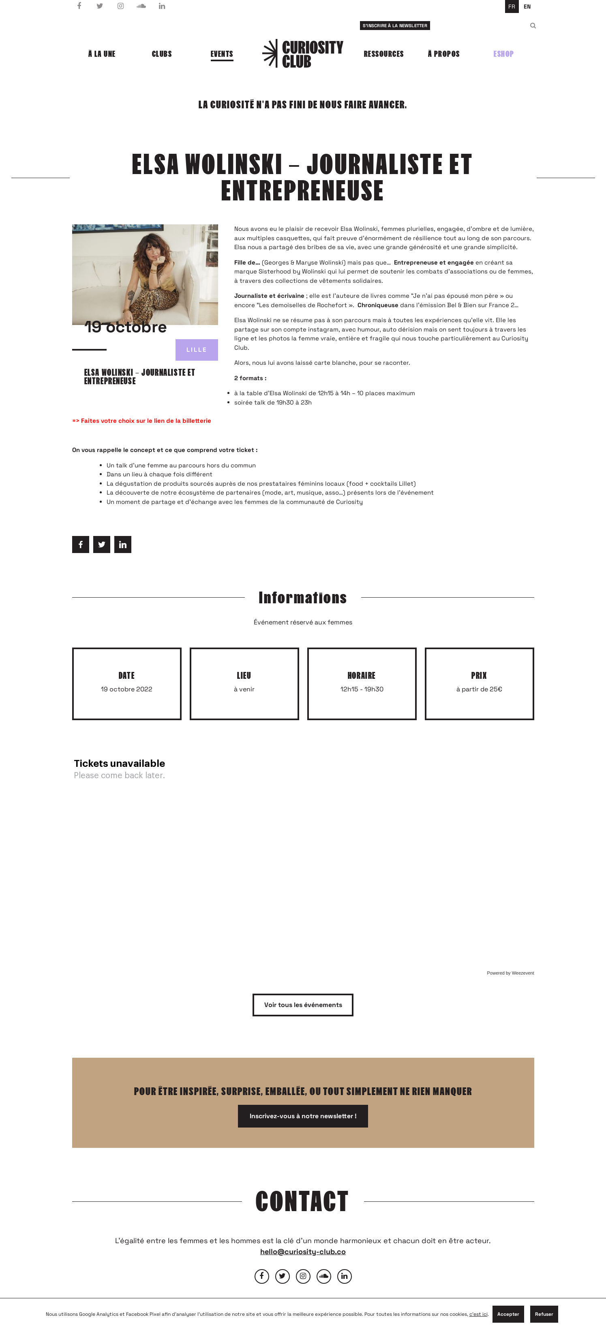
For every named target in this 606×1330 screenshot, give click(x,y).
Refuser (544, 1314)
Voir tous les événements (303, 1005)
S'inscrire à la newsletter (395, 25)
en (527, 6)
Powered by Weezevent (510, 973)
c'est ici (478, 1314)
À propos (444, 53)
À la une (102, 53)
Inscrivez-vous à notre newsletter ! (303, 1116)
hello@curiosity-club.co (303, 1251)
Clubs (162, 53)
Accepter (508, 1314)
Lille (196, 349)
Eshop (504, 53)
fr (511, 6)
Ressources (384, 53)
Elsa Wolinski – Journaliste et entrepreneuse (140, 377)
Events (222, 53)
